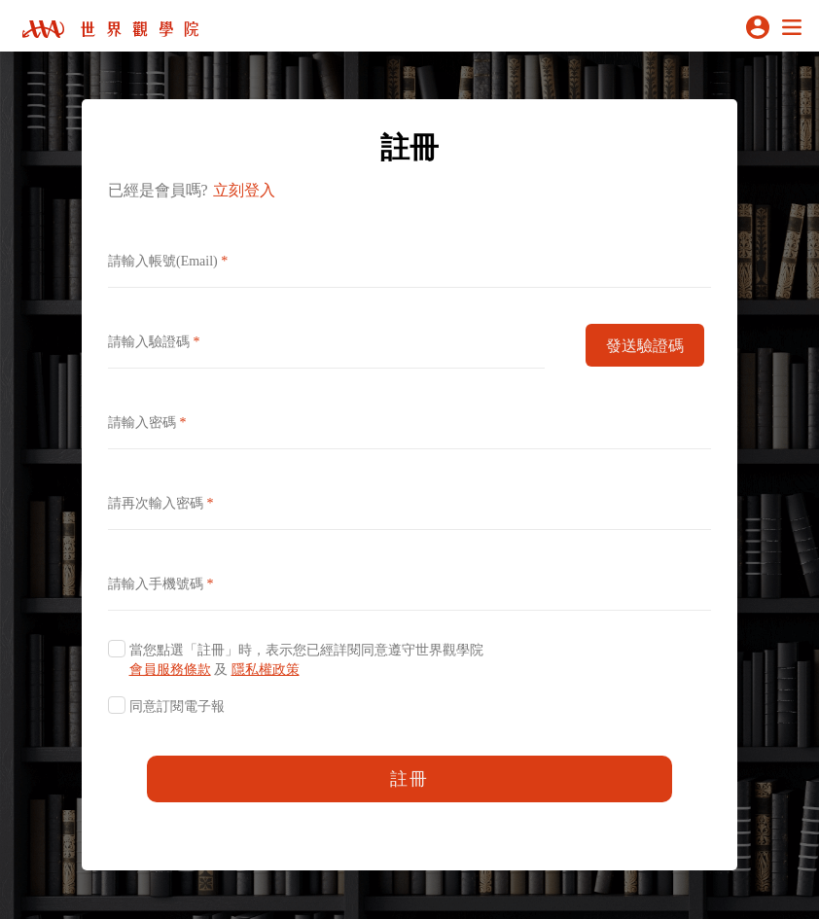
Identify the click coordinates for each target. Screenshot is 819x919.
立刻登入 (244, 190)
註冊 (409, 779)
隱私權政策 (265, 669)
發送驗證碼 (645, 345)
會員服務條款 (170, 669)
